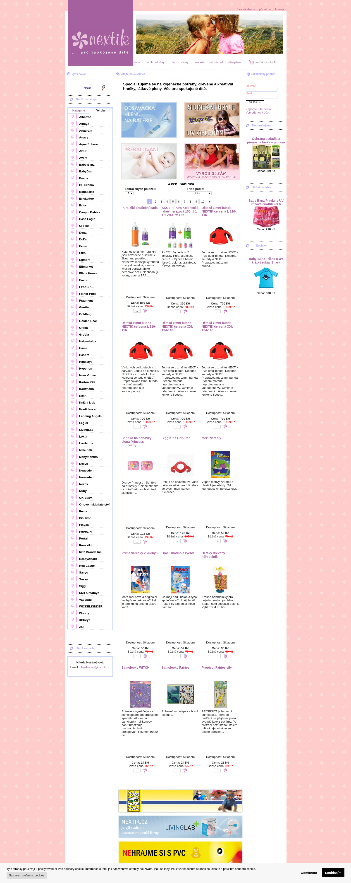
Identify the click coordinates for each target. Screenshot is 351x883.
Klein (83, 395)
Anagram (85, 130)
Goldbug (85, 314)
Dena (83, 232)
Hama (83, 348)
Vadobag (85, 599)
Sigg (82, 586)
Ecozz (83, 246)
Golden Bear (88, 321)
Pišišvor (85, 518)
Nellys (83, 463)
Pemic (83, 511)
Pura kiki (85, 545)
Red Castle (87, 565)
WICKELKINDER (91, 606)
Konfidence (87, 409)
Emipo (83, 280)
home (137, 62)
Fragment (86, 300)
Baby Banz (87, 164)
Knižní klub (87, 402)
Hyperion (85, 368)
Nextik (83, 484)
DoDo (83, 239)
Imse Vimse (87, 375)
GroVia (84, 334)
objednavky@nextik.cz (95, 667)
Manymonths (88, 457)
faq (173, 62)
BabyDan (85, 171)
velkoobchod (216, 62)
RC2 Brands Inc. (91, 552)
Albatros (85, 117)
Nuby (83, 491)
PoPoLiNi (86, 531)
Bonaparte (86, 192)
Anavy (83, 137)
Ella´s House (88, 273)
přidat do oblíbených (272, 9)
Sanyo (83, 572)
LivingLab (86, 429)
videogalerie (234, 62)
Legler (83, 423)
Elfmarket (86, 266)
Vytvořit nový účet (258, 112)
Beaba (83, 178)
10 (202, 201)
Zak (81, 627)
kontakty (199, 62)
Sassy (83, 579)
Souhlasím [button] (333, 873)
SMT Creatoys (89, 593)
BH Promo (86, 185)
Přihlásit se (255, 102)
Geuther (85, 307)
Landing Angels (90, 416)
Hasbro (84, 355)
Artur (83, 151)
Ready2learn (88, 559)
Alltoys (84, 124)
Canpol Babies (89, 212)
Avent (83, 158)
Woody (84, 613)
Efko (82, 253)
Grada (83, 327)
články (184, 62)
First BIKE (86, 287)
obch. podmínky (155, 62)
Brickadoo (86, 198)
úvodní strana (246, 9)
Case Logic (87, 219)
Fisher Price (87, 293)
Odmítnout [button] (309, 873)
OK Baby (85, 497)
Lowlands (86, 443)
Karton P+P (87, 382)
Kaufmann (86, 389)
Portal (83, 538)
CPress (84, 225)
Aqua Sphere (88, 144)
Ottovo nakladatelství (94, 504)
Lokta (83, 436)
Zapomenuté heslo (258, 109)
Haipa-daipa (87, 341)
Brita (82, 205)
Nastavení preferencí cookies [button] (26, 875)
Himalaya (86, 361)
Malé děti (85, 450)
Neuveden (86, 470)
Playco (84, 525)
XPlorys (85, 620)
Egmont (85, 259)
